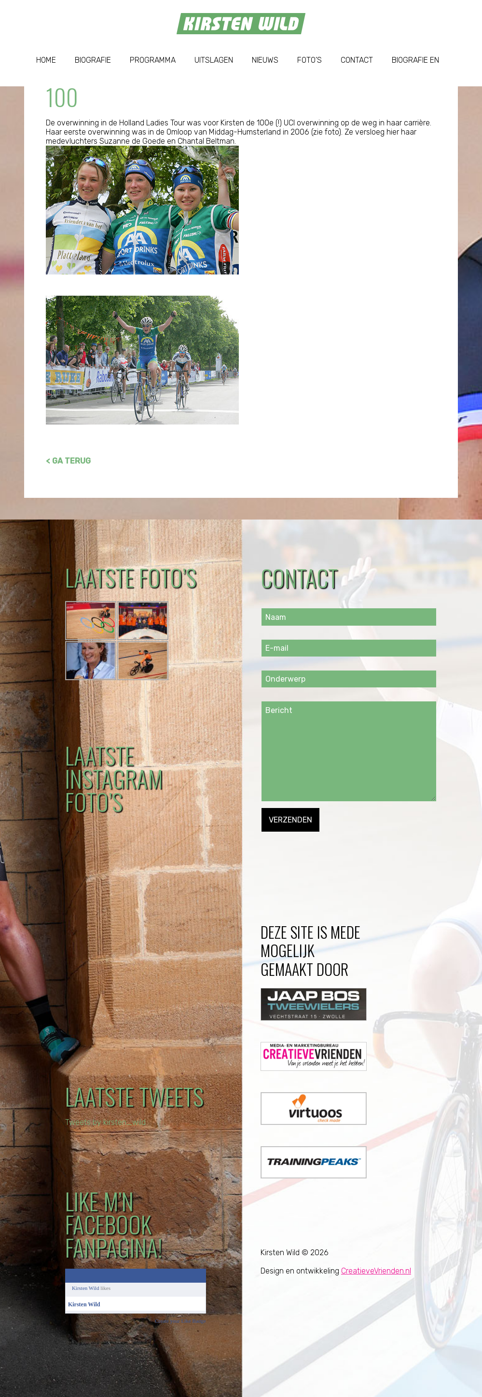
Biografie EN (415, 60)
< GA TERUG (68, 461)
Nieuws (265, 60)
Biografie (93, 60)
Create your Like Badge (180, 1321)
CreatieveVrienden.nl (376, 1270)
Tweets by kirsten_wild (105, 1122)
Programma (153, 60)
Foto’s (309, 60)
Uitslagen (213, 60)
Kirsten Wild (85, 1288)
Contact (357, 60)
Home (46, 60)
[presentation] (335, 850)
